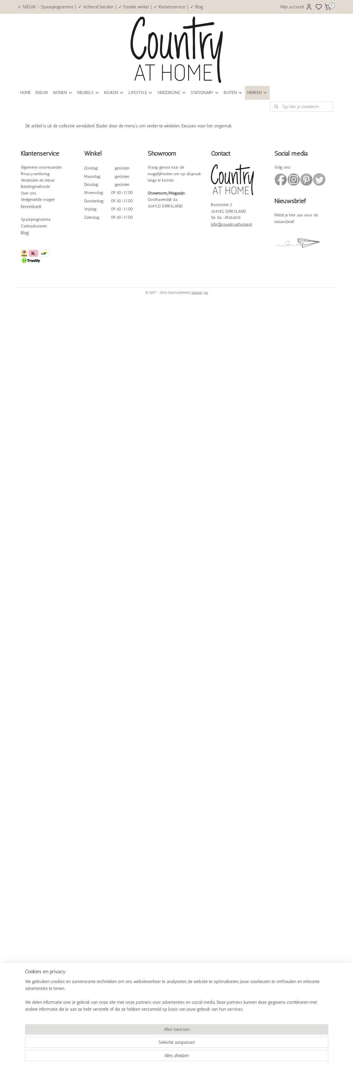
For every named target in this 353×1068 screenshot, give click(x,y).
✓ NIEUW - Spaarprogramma (45, 7)
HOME (25, 92)
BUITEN (233, 92)
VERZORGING (171, 92)
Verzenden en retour (38, 180)
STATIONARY (205, 92)
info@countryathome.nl (231, 224)
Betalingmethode (35, 186)
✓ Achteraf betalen (96, 7)
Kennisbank (31, 206)
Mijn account (296, 6)
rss (206, 293)
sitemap (197, 293)
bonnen (40, 226)
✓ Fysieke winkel (133, 7)
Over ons (28, 193)
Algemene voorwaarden (41, 167)
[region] (138, 1044)
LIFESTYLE (141, 92)
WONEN (63, 92)
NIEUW (41, 92)
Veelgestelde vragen (38, 199)
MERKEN (257, 92)
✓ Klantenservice (169, 7)
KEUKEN (114, 92)
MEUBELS (88, 92)
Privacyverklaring (35, 173)
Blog (25, 232)
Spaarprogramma (35, 219)
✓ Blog (196, 7)
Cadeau (27, 226)
